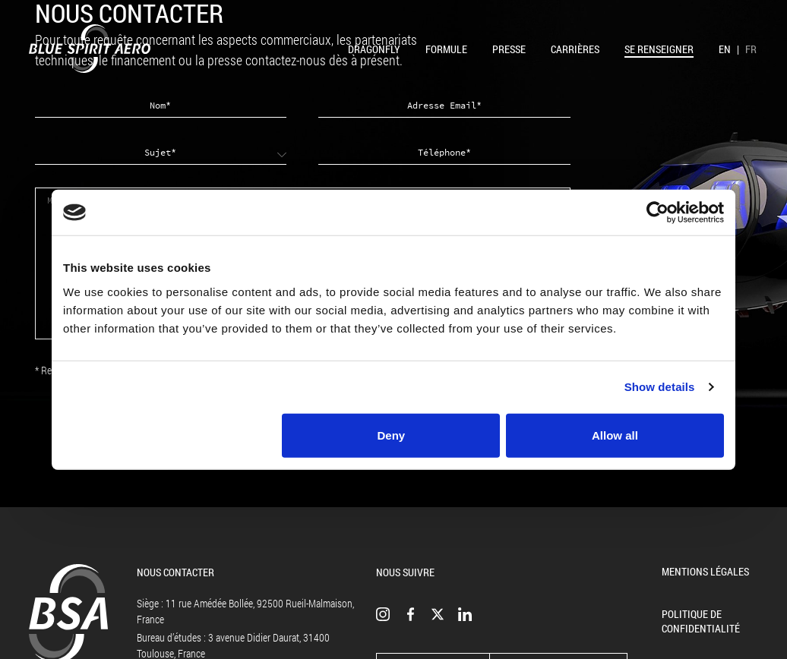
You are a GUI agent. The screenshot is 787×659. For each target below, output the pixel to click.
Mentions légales (705, 571)
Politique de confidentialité (701, 621)
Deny (392, 434)
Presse (509, 49)
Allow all (615, 434)
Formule (446, 49)
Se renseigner (659, 49)
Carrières (575, 49)
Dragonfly (374, 49)
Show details (659, 386)
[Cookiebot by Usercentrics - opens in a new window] (657, 212)
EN (725, 49)
